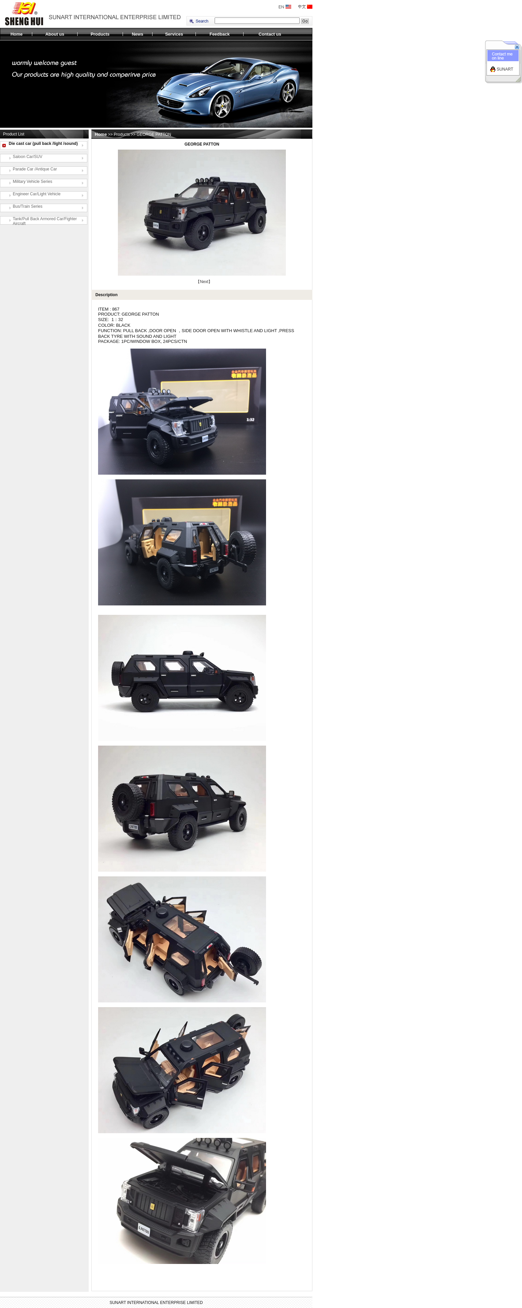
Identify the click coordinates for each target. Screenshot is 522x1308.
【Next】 (204, 281)
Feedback (220, 34)
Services (174, 34)
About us (54, 34)
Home (16, 34)
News (137, 34)
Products (100, 34)
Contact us (270, 34)
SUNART (505, 69)
